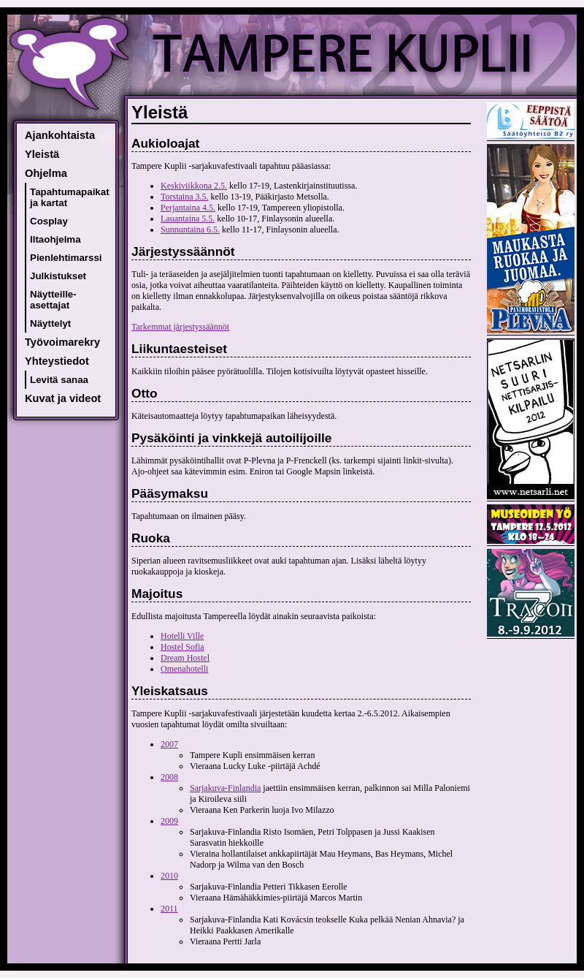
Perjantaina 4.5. (188, 207)
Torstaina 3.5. (184, 197)
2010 (169, 876)
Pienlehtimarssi (66, 257)
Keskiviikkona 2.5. (194, 186)
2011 (169, 908)
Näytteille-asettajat (53, 300)
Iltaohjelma (55, 239)
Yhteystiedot (57, 361)
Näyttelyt (50, 323)
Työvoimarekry (62, 342)
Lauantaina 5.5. (188, 218)
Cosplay (49, 221)
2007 (169, 744)
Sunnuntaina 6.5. (190, 229)
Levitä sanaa (59, 379)
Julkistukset (58, 275)
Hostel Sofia (182, 647)
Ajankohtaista (60, 135)
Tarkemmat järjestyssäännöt (180, 327)
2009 (169, 821)
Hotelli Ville (182, 636)
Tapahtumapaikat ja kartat (70, 197)
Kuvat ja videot (63, 398)
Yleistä (42, 154)
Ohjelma (46, 173)
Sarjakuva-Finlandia (225, 788)
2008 (169, 777)
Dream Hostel (185, 658)
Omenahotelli (184, 669)
